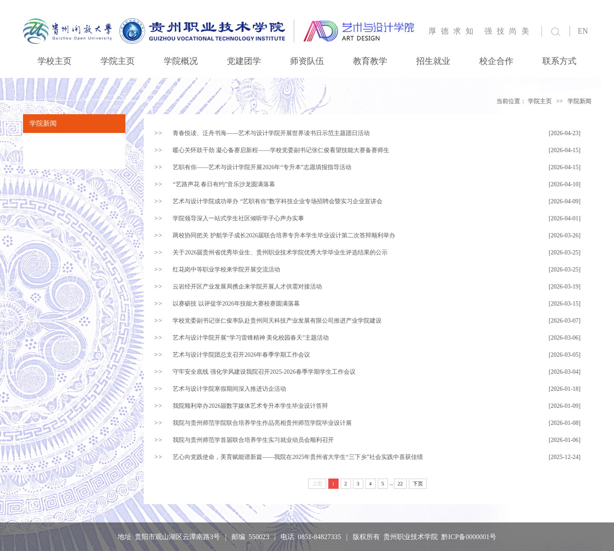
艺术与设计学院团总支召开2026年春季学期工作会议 (241, 355)
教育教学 (370, 61)
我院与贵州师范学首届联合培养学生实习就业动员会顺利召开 (253, 440)
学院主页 (118, 61)
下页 (418, 484)
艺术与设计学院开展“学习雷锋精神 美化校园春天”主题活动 (251, 338)
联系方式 (559, 61)
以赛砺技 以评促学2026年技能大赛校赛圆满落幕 (236, 303)
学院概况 (181, 61)
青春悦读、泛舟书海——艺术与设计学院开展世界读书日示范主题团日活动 (271, 133)
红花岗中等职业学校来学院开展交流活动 (226, 269)
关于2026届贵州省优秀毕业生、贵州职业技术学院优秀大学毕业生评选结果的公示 (280, 252)
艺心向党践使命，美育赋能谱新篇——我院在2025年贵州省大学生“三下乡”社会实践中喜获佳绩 (298, 457)
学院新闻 (579, 101)
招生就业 (433, 61)
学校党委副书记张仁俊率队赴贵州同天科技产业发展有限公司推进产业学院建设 (277, 320)
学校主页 (55, 61)
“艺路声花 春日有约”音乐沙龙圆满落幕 (224, 184)
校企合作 (496, 61)
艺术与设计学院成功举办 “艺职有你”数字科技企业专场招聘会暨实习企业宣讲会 (277, 201)
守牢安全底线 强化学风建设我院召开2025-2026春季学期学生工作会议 (264, 372)
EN (583, 31)
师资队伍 (307, 61)
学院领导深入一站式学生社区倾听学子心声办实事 (238, 218)
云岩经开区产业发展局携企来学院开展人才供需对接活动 (247, 286)
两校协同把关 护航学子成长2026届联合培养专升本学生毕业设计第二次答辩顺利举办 (284, 235)
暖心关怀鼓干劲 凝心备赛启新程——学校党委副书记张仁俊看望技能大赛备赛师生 (281, 150)
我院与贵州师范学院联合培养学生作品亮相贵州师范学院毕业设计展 (262, 423)
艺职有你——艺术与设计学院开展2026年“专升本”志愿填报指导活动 (262, 167)
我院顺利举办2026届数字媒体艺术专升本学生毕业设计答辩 (250, 406)
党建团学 (244, 61)
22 (400, 484)
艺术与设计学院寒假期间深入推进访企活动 (229, 389)
